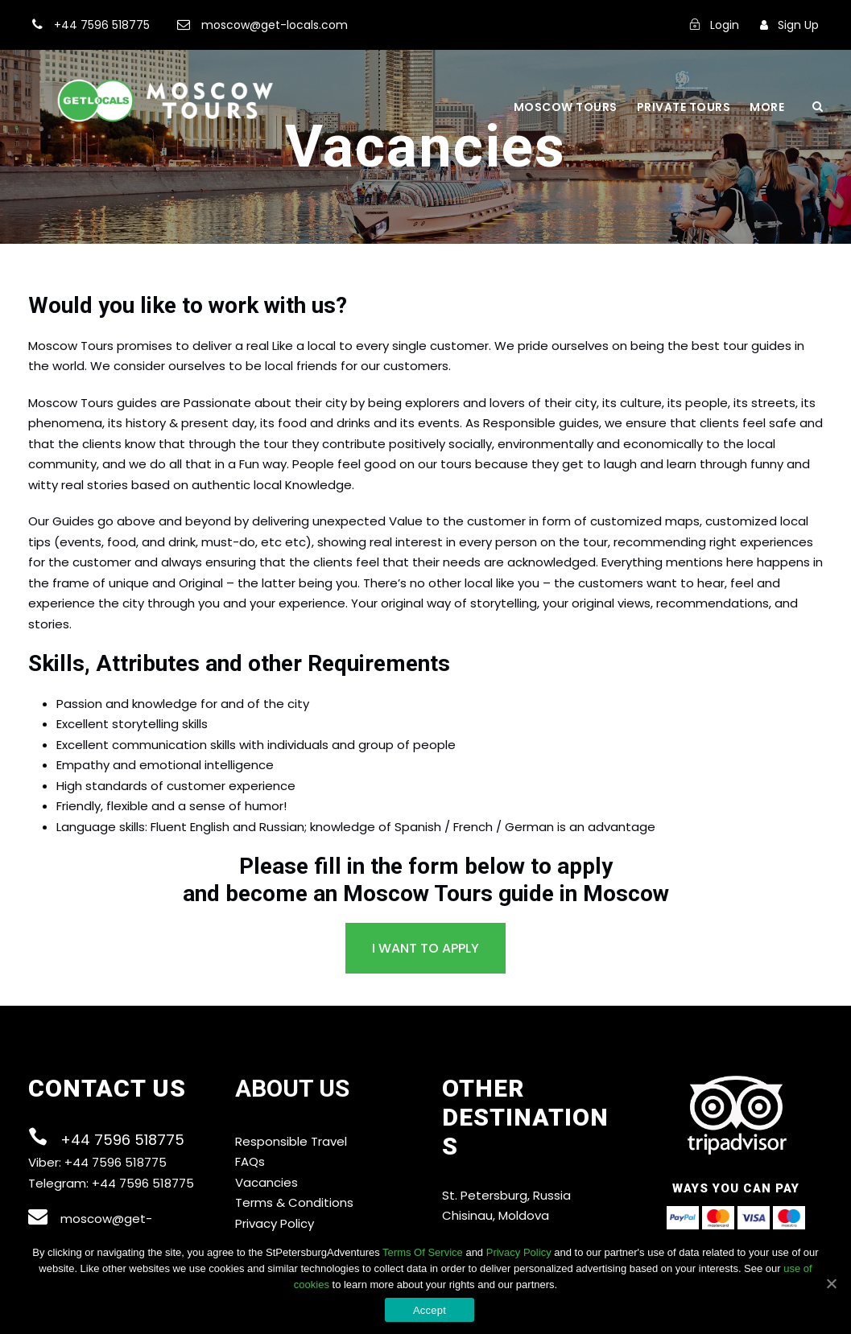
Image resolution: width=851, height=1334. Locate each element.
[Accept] (831, 1283)
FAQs (250, 1161)
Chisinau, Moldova (495, 1215)
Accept (429, 1310)
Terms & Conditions (294, 1202)
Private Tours (684, 107)
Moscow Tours (566, 107)
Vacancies (266, 1182)
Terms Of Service (422, 1252)
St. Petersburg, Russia (506, 1195)
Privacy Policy (274, 1223)
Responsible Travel (291, 1141)
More (767, 107)
